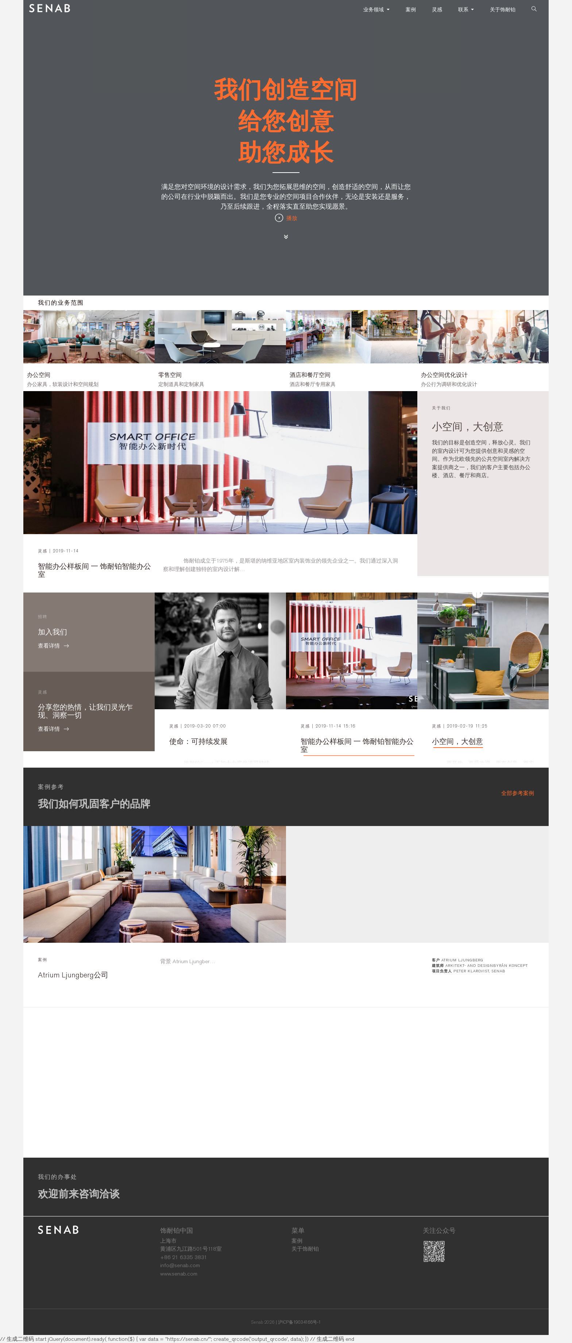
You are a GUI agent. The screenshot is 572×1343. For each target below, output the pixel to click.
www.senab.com (178, 1273)
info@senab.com (180, 1265)
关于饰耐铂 (502, 9)
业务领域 (374, 9)
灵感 (437, 9)
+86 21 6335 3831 (183, 1257)
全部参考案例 (517, 793)
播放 (286, 218)
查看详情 (89, 646)
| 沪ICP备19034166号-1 (298, 1322)
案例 (411, 9)
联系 (464, 9)
